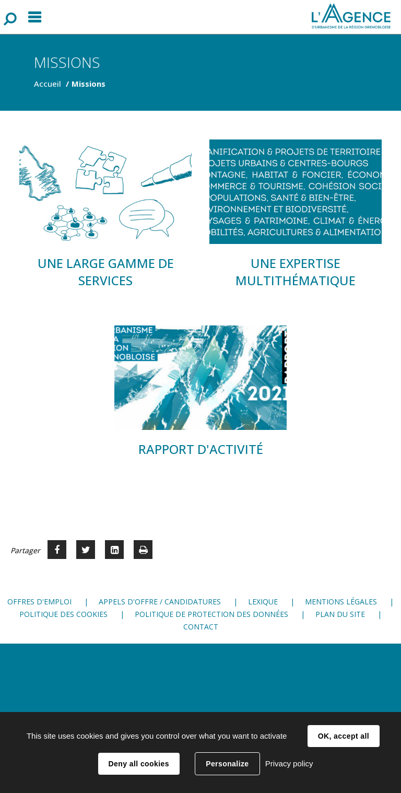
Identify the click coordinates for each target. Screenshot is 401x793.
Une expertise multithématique (295, 271)
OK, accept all (343, 736)
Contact (200, 627)
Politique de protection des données (211, 614)
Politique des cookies (63, 614)
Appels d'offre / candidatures (160, 602)
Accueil (47, 83)
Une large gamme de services (106, 271)
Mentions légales (341, 602)
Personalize (227, 764)
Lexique (263, 602)
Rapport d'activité (200, 449)
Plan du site (340, 614)
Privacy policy (289, 763)
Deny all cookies (139, 764)
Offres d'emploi (39, 602)
